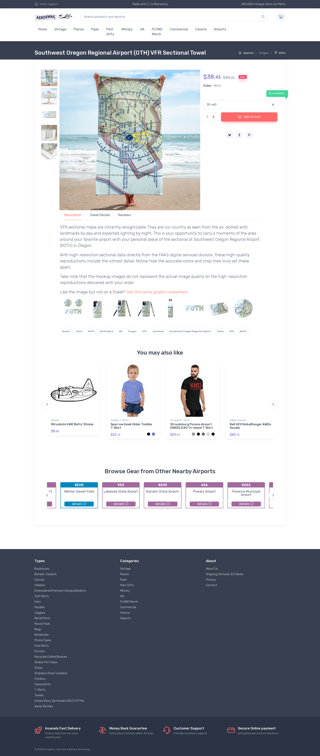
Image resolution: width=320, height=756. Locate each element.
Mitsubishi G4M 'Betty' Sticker (72, 424)
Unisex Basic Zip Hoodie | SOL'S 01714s (59, 701)
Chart (79, 331)
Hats (37, 601)
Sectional (158, 331)
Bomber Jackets (45, 574)
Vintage (60, 29)
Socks (38, 668)
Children (39, 585)
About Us (212, 568)
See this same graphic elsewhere (157, 292)
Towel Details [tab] (100, 215)
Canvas (39, 579)
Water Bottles (43, 706)
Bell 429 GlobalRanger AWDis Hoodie (250, 426)
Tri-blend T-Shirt (180, 420)
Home (42, 29)
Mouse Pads (42, 624)
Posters (39, 651)
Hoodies (39, 607)
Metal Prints (42, 618)
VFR (231, 331)
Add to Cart (249, 117)
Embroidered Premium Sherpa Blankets (60, 590)
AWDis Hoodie (238, 420)
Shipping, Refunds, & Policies (224, 574)
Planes (79, 29)
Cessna (201, 29)
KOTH (280, 52)
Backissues (41, 568)
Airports (220, 29)
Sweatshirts (42, 684)
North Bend (106, 331)
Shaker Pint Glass (46, 662)
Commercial (179, 29)
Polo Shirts (41, 646)
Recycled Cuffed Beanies (50, 657)
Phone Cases (42, 640)
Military (127, 29)
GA (142, 29)
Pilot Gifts (110, 31)
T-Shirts (40, 690)
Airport (66, 331)
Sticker (55, 420)
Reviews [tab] (124, 215)
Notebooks (41, 635)
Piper (95, 29)
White (243, 331)
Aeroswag (84, 749)
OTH (144, 331)
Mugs (37, 629)
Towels (39, 695)
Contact (211, 585)
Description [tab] (73, 215)
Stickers (40, 679)
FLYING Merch (157, 31)
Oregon (132, 331)
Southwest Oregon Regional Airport (190, 331)
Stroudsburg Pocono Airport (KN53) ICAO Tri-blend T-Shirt (191, 426)
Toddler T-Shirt (119, 420)
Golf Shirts (41, 596)
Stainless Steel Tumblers (50, 673)
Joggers (39, 613)
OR (120, 331)
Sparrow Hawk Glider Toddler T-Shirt (131, 426)
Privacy (211, 579)
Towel (220, 331)
